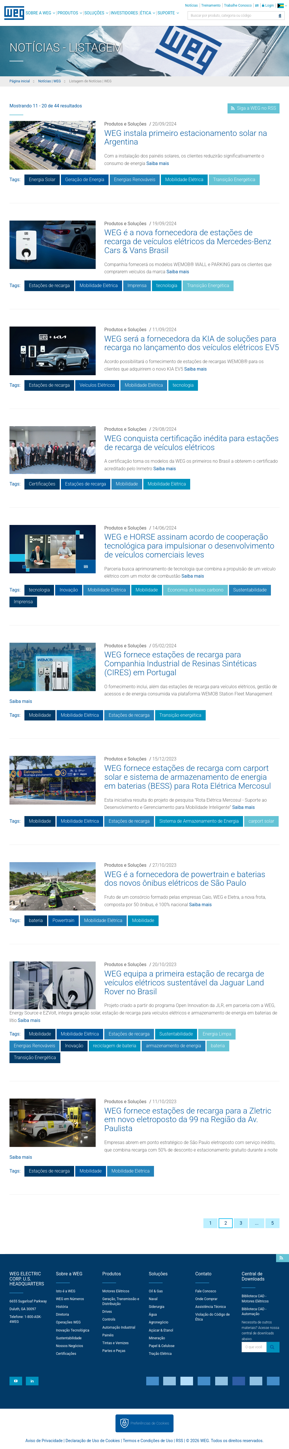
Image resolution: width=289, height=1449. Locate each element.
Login (268, 5)
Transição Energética (234, 179)
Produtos (67, 13)
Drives (107, 1312)
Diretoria (62, 1315)
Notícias (191, 5)
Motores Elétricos (115, 1291)
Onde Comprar (206, 1299)
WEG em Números (70, 1299)
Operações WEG (68, 1322)
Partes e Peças (113, 1351)
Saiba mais (158, 163)
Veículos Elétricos (97, 385)
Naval (153, 1299)
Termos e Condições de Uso (148, 1440)
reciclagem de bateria (114, 1045)
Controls (108, 1319)
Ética (145, 13)
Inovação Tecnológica (72, 1330)
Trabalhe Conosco (238, 5)
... (257, 1223)
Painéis (107, 1335)
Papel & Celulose (162, 1346)
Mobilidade (127, 484)
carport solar (261, 821)
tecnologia (166, 285)
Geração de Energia (84, 179)
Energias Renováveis (134, 179)
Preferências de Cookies (149, 1423)
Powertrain (63, 920)
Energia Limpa (217, 1034)
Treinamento (211, 5)
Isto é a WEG (66, 1291)
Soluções (94, 13)
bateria (36, 920)
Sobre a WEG (38, 13)
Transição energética (180, 715)
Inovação (68, 590)
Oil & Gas (156, 1291)
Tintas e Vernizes (115, 1343)
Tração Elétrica (160, 1354)
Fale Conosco (205, 1291)
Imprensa (137, 285)
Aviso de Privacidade (44, 1440)
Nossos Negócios (69, 1346)
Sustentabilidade (250, 590)
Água (153, 1315)
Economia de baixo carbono (195, 590)
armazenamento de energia (173, 1045)
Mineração (157, 1338)
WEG (12, 13)
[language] (282, 5)
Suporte (166, 13)
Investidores (124, 13)
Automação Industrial (118, 1327)
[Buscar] (280, 16)
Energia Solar (42, 179)
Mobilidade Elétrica (184, 179)
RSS (179, 1440)
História (62, 1307)
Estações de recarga (49, 285)
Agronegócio (158, 1322)
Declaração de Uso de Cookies (92, 1440)
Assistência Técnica (210, 1307)
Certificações (42, 484)
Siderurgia (156, 1307)
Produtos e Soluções (125, 124)
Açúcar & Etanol (161, 1330)
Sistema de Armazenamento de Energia (199, 821)
